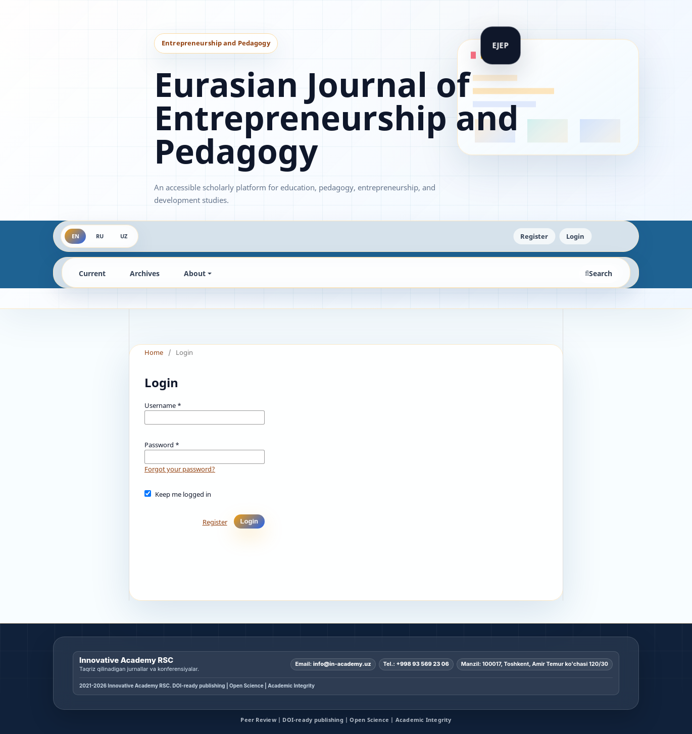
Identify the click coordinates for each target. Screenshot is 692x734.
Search (598, 273)
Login (575, 236)
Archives (145, 273)
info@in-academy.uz (342, 663)
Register (534, 236)
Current (92, 273)
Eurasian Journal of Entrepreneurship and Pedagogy (336, 117)
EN (75, 236)
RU (100, 236)
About (195, 273)
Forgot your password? (179, 469)
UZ (123, 236)
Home (153, 352)
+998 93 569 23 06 (423, 663)
